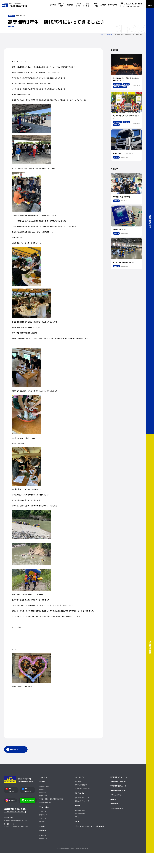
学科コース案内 (44, 807)
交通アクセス (43, 796)
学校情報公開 (114, 804)
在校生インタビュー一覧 (82, 801)
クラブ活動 (78, 782)
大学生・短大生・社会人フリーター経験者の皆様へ (90, 826)
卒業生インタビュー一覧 (82, 798)
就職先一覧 (42, 835)
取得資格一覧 (43, 839)
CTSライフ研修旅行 (81, 785)
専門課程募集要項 (80, 810)
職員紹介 (42, 789)
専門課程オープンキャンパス (118, 777)
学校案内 (42, 781)
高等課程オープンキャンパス (118, 781)
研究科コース (43, 815)
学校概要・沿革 (44, 786)
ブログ (77, 822)
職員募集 (113, 799)
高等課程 (42, 821)
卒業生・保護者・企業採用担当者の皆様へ (51, 799)
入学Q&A (77, 817)
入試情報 (77, 806)
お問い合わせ (112, 5)
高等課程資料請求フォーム (118, 790)
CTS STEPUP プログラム (82, 788)
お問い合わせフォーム (117, 795)
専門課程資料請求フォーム (118, 786)
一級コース (42, 812)
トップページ (43, 777)
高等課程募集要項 (80, 814)
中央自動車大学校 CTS (14, 5)
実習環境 (70, 5)
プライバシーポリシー (117, 808)
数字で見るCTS (44, 793)
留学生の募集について (45, 802)
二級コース (42, 818)
